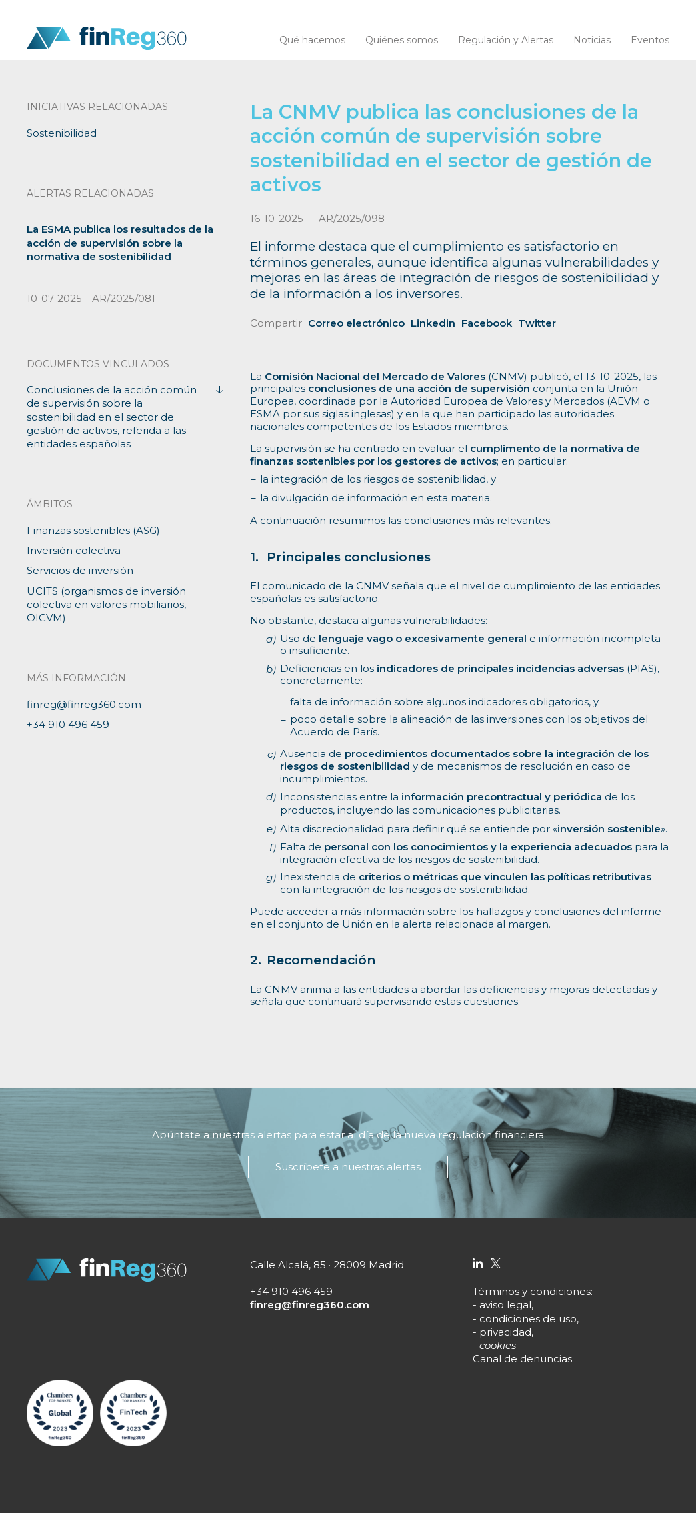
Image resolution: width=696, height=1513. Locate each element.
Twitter (537, 323)
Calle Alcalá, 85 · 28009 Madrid (327, 1264)
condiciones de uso (528, 1318)
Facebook (486, 323)
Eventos (650, 40)
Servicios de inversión (80, 570)
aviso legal (505, 1304)
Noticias (592, 40)
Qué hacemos (312, 40)
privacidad (505, 1332)
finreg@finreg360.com (84, 704)
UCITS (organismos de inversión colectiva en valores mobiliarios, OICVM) (106, 605)
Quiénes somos (401, 40)
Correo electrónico (356, 323)
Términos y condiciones (532, 1291)
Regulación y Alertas (505, 40)
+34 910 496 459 (68, 724)
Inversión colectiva (74, 550)
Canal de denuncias (522, 1358)
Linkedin (433, 323)
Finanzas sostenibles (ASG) (93, 530)
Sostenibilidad (62, 133)
